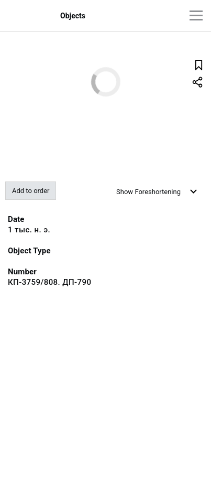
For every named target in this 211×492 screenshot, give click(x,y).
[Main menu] (196, 15)
